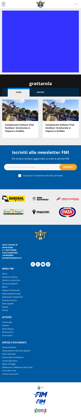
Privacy (5, 310)
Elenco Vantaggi (8, 364)
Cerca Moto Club (9, 370)
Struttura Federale (9, 283)
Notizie (40, 92)
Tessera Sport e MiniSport (12, 357)
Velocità (5, 325)
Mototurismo (7, 332)
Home (18, 92)
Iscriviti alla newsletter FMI (40, 152)
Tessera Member (9, 347)
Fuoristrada (7, 322)
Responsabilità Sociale (11, 293)
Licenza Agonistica (9, 360)
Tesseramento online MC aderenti (16, 350)
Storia (4, 273)
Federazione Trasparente (12, 297)
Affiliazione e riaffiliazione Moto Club (17, 367)
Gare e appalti (8, 303)
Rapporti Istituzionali (11, 290)
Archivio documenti (10, 374)
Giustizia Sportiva (9, 300)
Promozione (7, 335)
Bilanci (4, 287)
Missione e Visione (9, 277)
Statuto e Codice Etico (11, 280)
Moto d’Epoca (8, 329)
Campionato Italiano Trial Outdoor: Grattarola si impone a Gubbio (19, 128)
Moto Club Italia (8, 354)
